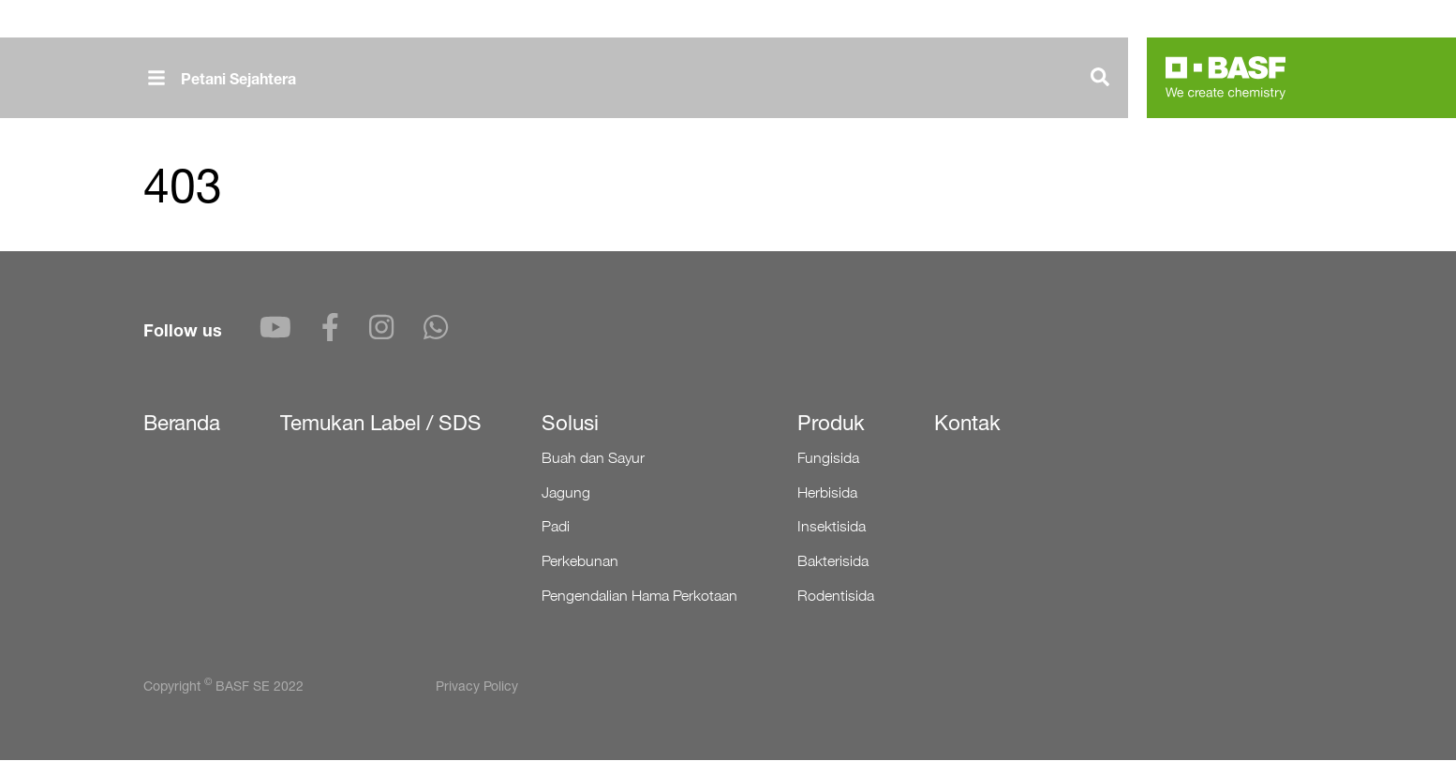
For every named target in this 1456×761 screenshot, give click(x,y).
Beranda (181, 423)
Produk (831, 423)
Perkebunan (580, 561)
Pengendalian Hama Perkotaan (639, 595)
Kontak (967, 423)
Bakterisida (833, 561)
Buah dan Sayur (593, 458)
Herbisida (827, 492)
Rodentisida (835, 595)
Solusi (570, 423)
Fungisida (828, 458)
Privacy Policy (477, 686)
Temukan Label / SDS (381, 423)
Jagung (566, 492)
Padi (556, 526)
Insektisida (831, 526)
